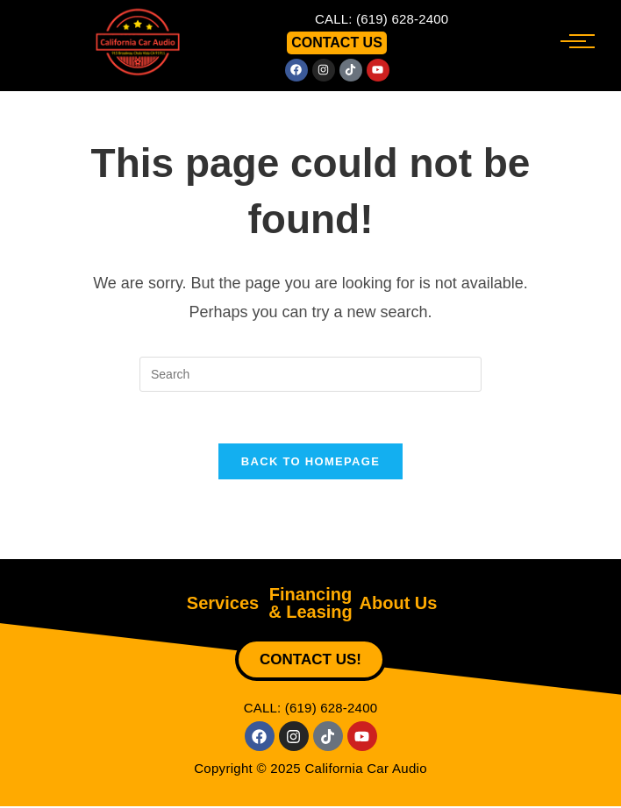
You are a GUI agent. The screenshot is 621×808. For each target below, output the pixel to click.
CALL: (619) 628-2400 (381, 18)
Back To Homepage (310, 463)
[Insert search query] (310, 374)
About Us (399, 604)
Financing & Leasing (310, 604)
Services (223, 604)
